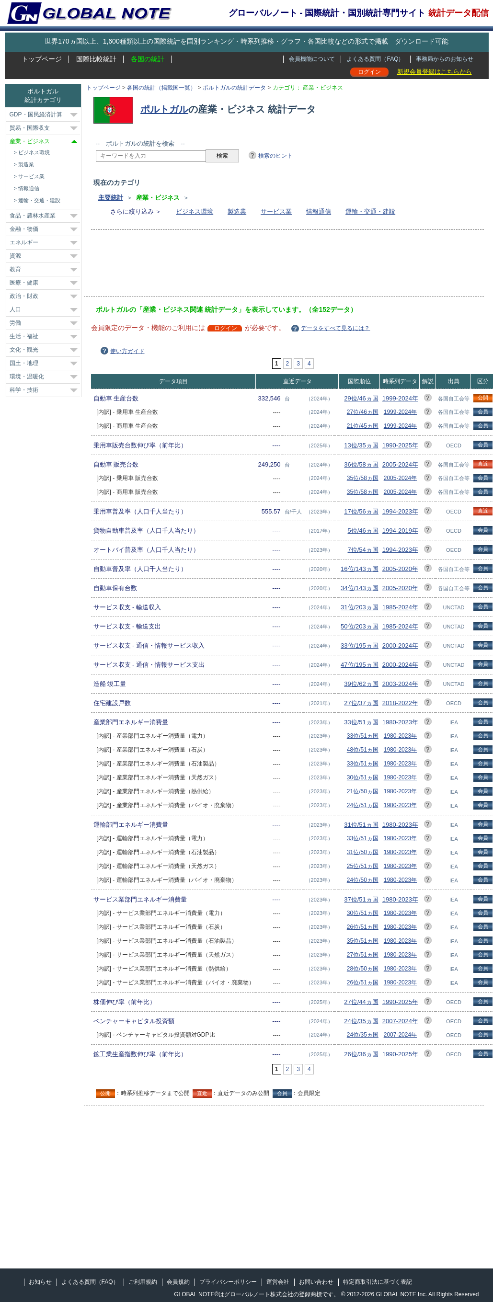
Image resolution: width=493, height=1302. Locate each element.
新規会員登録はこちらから (434, 71)
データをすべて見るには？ (335, 328)
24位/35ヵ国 (361, 1021)
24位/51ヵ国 (362, 805)
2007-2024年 (400, 1021)
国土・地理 (24, 363)
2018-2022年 (400, 703)
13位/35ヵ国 (361, 445)
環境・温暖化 (27, 376)
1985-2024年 (400, 607)
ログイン (369, 72)
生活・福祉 (24, 336)
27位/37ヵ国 (361, 703)
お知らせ (40, 1282)
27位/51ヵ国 (362, 954)
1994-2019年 (400, 530)
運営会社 (277, 1282)
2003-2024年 (400, 683)
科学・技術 (24, 390)
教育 (15, 269)
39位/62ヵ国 (361, 683)
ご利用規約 (142, 1282)
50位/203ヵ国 (359, 626)
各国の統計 (147, 59)
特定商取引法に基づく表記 (377, 1282)
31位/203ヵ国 (359, 607)
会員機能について (312, 59)
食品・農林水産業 (33, 215)
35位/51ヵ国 (362, 940)
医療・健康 (24, 282)
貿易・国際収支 (30, 128)
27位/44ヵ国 (361, 1001)
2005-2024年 (400, 464)
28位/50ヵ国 (362, 968)
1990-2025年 (400, 445)
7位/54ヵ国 (363, 549)
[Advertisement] (270, 266)
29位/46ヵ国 (361, 398)
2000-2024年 (400, 645)
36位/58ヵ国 (361, 464)
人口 (15, 309)
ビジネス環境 (194, 211)
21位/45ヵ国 (362, 426)
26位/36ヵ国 (361, 1054)
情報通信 (318, 211)
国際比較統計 (96, 59)
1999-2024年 (400, 398)
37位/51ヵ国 (361, 899)
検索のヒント (275, 155)
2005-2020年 (400, 568)
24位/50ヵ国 (362, 880)
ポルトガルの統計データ (234, 87)
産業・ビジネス (30, 141)
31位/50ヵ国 (362, 852)
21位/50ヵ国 (362, 791)
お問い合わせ (316, 1282)
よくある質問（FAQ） (375, 59)
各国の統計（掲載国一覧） (161, 87)
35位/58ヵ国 (362, 478)
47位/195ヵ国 (359, 664)
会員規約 (178, 1282)
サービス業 (276, 211)
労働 (15, 323)
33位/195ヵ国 (359, 645)
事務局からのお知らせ (444, 59)
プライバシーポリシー (228, 1282)
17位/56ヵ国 (361, 511)
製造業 (237, 211)
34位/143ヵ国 (359, 588)
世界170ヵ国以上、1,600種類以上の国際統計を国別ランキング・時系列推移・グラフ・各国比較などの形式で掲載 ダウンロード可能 (246, 41)
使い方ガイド (127, 351)
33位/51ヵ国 (361, 722)
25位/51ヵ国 (362, 866)
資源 (15, 255)
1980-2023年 (400, 722)
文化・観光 (24, 349)
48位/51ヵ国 (362, 749)
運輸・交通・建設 (370, 211)
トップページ (42, 59)
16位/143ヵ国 (359, 568)
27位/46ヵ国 (362, 412)
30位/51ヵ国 (362, 777)
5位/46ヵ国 (363, 530)
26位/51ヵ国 (362, 927)
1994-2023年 (400, 511)
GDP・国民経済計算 (36, 114)
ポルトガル (164, 109)
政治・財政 (24, 296)
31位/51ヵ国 (361, 824)
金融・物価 (24, 229)
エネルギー (24, 242)
